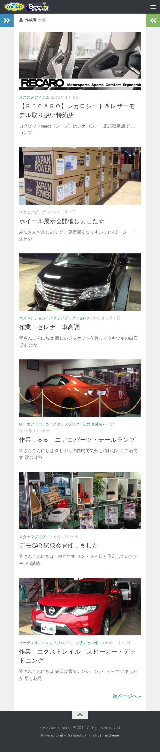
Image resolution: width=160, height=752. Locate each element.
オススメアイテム (34, 97)
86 (21, 424)
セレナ (84, 318)
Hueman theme (107, 735)
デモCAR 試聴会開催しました (59, 545)
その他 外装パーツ (98, 424)
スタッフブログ (32, 212)
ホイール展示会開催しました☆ (62, 221)
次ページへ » (127, 696)
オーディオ (28, 643)
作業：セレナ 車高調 (49, 327)
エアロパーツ (38, 424)
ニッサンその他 (84, 643)
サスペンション (32, 318)
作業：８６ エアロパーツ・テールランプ (77, 439)
